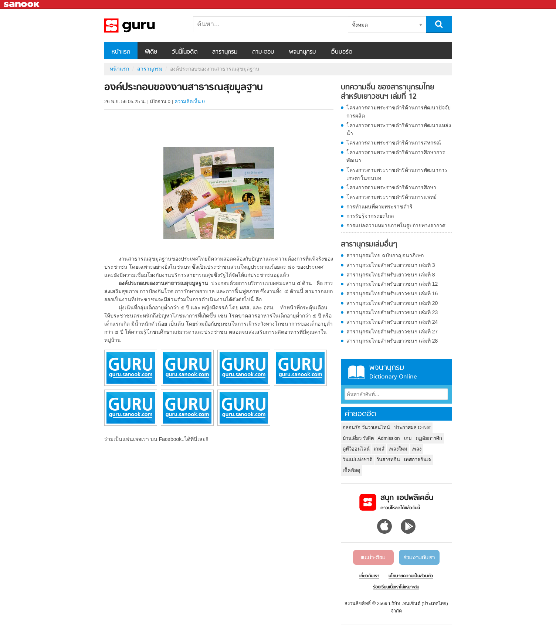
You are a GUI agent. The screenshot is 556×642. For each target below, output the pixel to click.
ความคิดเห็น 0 (189, 101)
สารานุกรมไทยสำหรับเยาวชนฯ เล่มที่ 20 (392, 303)
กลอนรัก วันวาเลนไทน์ (366, 427)
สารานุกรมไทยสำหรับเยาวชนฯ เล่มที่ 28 (392, 341)
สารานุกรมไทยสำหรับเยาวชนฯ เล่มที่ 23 (392, 312)
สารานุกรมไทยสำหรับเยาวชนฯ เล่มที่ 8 (390, 275)
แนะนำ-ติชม (373, 557)
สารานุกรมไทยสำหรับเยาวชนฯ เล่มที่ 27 (392, 331)
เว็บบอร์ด (341, 52)
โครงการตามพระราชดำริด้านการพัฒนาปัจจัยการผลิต (398, 112)
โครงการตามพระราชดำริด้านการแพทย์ (391, 197)
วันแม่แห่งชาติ (357, 459)
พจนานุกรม (302, 52)
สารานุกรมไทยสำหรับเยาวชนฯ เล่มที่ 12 (392, 284)
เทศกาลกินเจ (417, 459)
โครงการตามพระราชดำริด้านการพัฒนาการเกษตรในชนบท (396, 174)
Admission (389, 438)
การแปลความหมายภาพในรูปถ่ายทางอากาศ (395, 225)
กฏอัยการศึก (429, 438)
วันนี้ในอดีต (184, 52)
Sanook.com (22, 4)
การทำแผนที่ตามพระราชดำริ (379, 207)
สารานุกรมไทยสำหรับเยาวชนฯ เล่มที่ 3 (390, 265)
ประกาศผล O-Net (412, 427)
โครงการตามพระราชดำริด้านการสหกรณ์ (393, 143)
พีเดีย (151, 52)
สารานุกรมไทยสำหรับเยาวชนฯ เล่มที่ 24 (392, 322)
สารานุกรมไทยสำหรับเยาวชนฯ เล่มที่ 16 (392, 293)
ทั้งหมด (360, 25)
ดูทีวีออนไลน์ (356, 449)
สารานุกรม (224, 52)
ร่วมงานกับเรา (419, 557)
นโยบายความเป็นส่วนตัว (411, 576)
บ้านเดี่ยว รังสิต (358, 438)
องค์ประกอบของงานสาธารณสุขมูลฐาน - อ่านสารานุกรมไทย (143, 25)
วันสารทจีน (388, 459)
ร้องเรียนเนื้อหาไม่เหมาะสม (396, 587)
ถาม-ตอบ (263, 52)
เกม (408, 438)
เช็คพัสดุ (351, 470)
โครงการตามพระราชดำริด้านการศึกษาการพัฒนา (395, 156)
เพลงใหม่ (398, 449)
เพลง (416, 449)
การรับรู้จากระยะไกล (370, 216)
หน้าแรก (121, 52)
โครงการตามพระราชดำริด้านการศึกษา (391, 187)
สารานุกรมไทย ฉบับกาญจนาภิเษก (385, 255)
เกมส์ (379, 449)
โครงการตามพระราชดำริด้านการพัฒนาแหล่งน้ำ (398, 129)
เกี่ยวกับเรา (369, 576)
